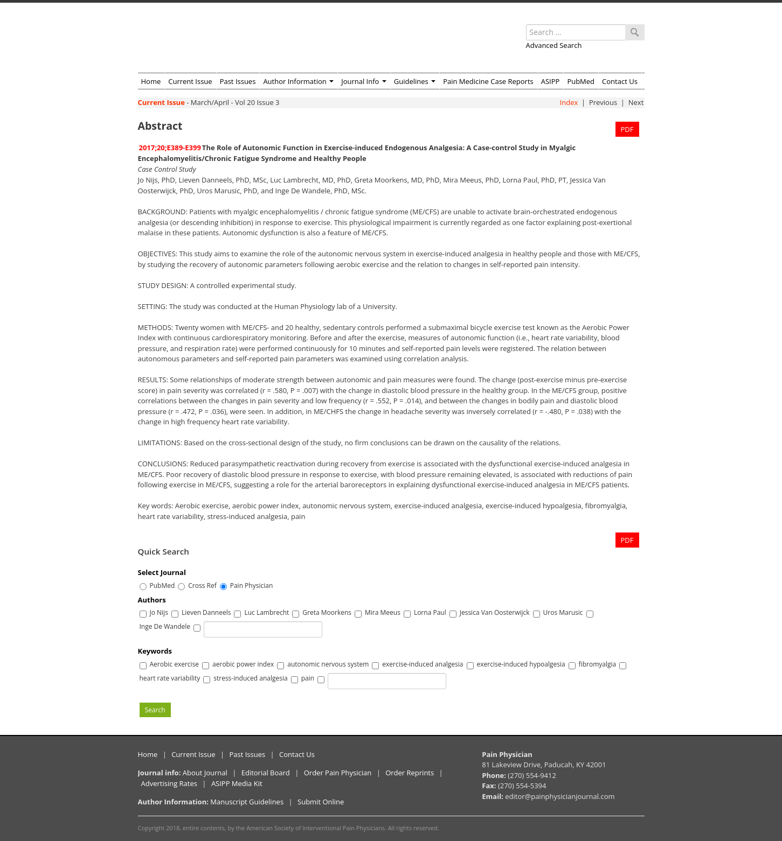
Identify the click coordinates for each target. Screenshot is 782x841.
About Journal (205, 772)
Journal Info (363, 81)
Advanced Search (554, 45)
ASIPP (550, 81)
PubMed (580, 81)
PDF (627, 129)
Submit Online (320, 802)
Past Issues (238, 81)
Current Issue (190, 81)
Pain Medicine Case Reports (488, 81)
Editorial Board (265, 772)
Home (151, 81)
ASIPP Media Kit (236, 783)
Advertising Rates (169, 783)
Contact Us (620, 81)
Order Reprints (409, 772)
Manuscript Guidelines (246, 802)
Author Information (298, 81)
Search (155, 709)
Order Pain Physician (338, 772)
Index (569, 102)
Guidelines (414, 81)
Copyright (151, 828)
